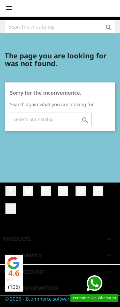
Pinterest (63, 191)
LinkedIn (10, 208)
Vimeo (81, 191)
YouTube (46, 191)
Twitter (28, 191)
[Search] (60, 26)
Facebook (10, 191)
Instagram (98, 191)
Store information (31, 288)
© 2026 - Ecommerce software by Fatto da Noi (56, 298)
